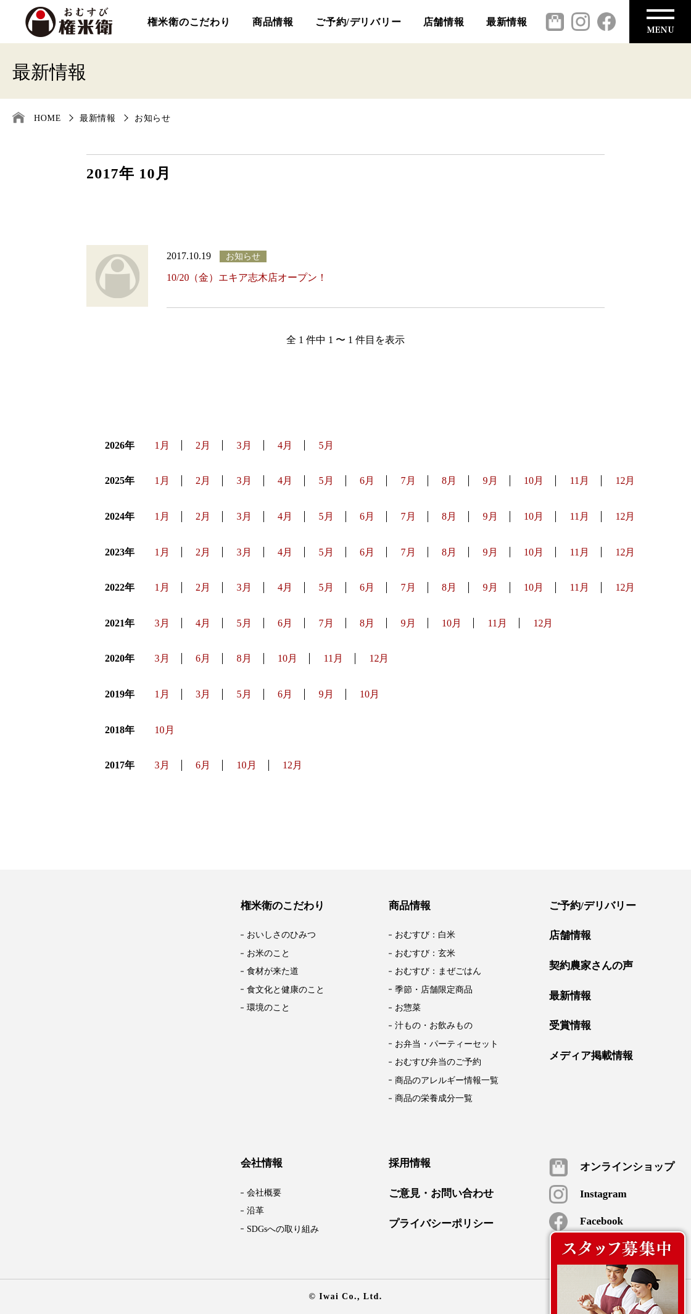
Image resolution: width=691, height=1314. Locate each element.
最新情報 (507, 22)
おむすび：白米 (425, 934)
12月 (625, 480)
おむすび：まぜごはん (438, 971)
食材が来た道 (273, 971)
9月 (490, 480)
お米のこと (268, 953)
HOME (47, 118)
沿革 (255, 1210)
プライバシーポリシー (441, 1223)
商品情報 (273, 22)
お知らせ (152, 118)
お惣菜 (408, 1007)
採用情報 (410, 1163)
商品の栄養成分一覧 (434, 1098)
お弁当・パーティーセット (447, 1044)
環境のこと (268, 1007)
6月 (367, 480)
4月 (285, 445)
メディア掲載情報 (591, 1056)
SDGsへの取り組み (283, 1229)
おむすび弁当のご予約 (438, 1062)
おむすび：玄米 (425, 953)
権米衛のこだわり (188, 22)
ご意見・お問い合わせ (441, 1193)
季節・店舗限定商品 (434, 989)
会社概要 (264, 1192)
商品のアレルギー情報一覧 (447, 1080)
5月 (326, 445)
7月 (408, 480)
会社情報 (262, 1163)
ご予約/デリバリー (358, 22)
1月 (162, 445)
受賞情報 (570, 1025)
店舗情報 (444, 22)
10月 (534, 480)
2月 (203, 445)
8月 (449, 480)
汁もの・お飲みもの (434, 1025)
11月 (579, 480)
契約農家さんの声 (591, 965)
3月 (244, 445)
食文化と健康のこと (286, 989)
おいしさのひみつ (281, 934)
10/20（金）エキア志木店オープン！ (247, 277)
